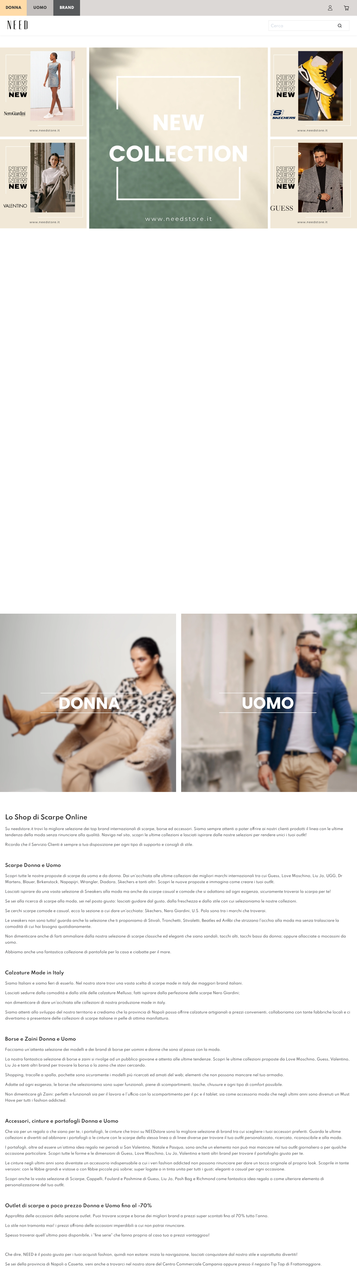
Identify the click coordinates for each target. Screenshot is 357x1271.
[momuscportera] (312, 93)
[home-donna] (89, 704)
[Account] (330, 8)
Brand (67, 8)
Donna (13, 8)
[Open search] (339, 25)
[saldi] (178, 138)
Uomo (40, 8)
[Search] (307, 26)
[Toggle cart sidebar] (346, 8)
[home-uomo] (268, 704)
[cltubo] (312, 185)
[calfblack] (44, 93)
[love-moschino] (178, 599)
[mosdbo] (44, 185)
